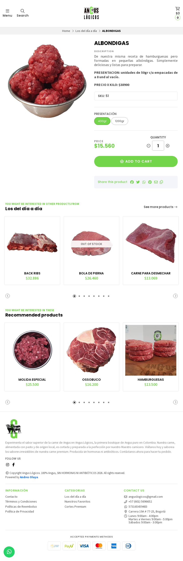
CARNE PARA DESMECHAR (151, 272)
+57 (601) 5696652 (138, 507)
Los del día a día (86, 31)
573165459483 (135, 512)
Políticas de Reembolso (21, 512)
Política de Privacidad (19, 517)
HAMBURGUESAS (150, 381)
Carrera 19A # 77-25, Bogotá (144, 517)
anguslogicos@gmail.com (143, 502)
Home (66, 31)
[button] (161, 182)
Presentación (105, 114)
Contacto (11, 502)
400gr (102, 121)
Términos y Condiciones (21, 507)
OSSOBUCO (91, 381)
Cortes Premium (75, 512)
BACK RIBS (32, 272)
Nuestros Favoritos (77, 507)
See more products (161, 207)
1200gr (119, 121)
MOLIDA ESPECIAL (32, 381)
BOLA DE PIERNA (91, 272)
